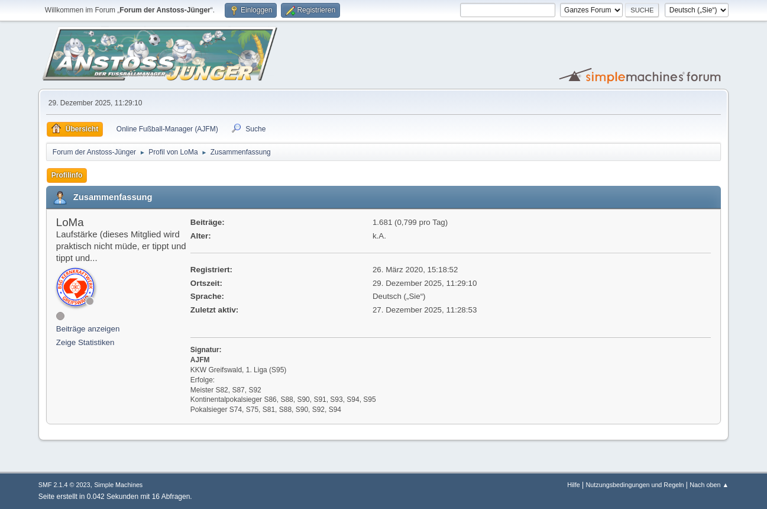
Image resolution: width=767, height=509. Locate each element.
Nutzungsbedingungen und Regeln (634, 484)
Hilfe (573, 484)
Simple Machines (118, 484)
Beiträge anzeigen (87, 328)
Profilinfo (67, 175)
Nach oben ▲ (709, 484)
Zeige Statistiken (85, 342)
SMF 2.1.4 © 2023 (64, 484)
